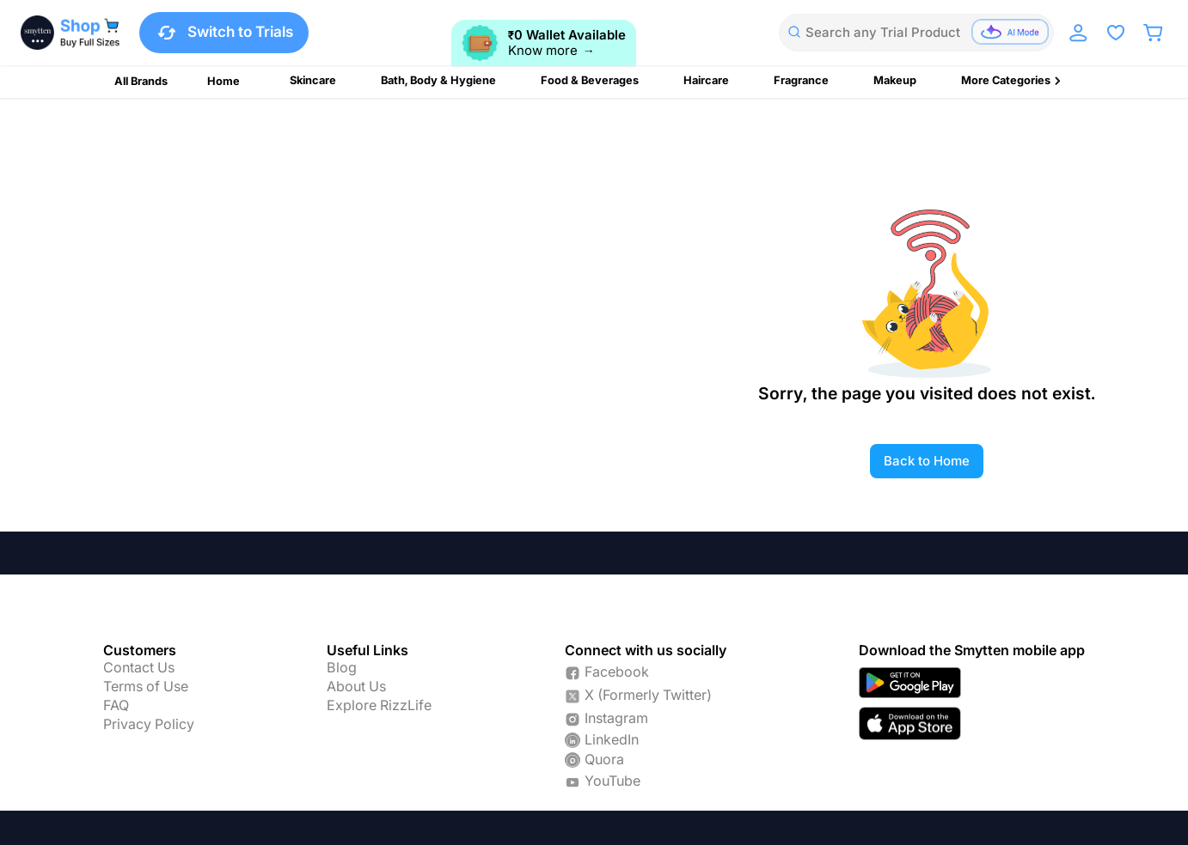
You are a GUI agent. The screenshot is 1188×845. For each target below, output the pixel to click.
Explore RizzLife (379, 706)
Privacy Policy (148, 725)
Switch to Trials (224, 33)
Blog (342, 668)
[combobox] (916, 33)
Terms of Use (145, 687)
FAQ (116, 706)
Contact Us (139, 668)
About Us (356, 687)
